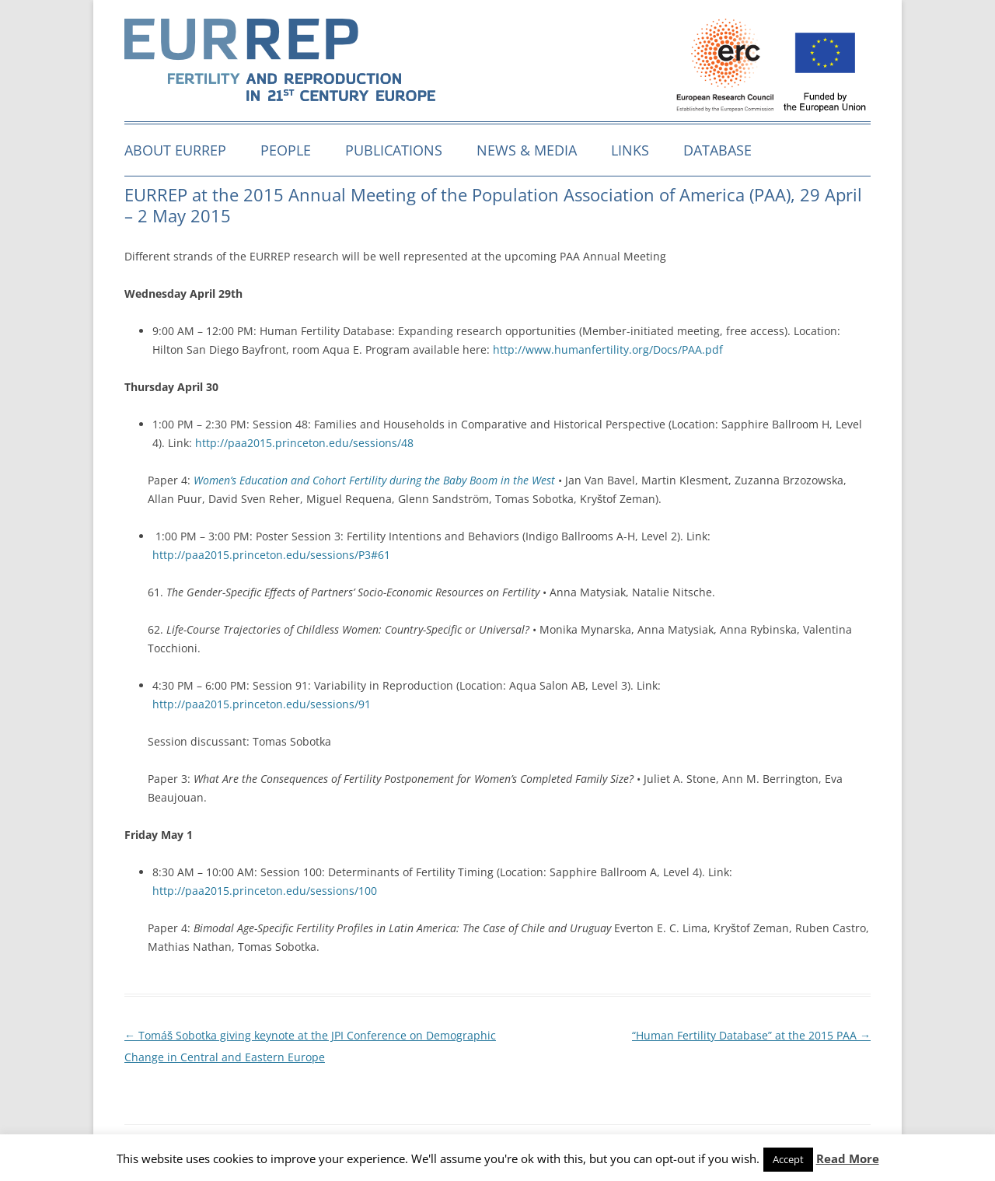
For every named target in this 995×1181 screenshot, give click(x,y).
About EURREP (175, 150)
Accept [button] (788, 1159)
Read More (847, 1158)
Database (717, 150)
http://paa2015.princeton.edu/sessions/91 (261, 704)
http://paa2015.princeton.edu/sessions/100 (264, 890)
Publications (393, 150)
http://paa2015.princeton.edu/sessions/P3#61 (271, 554)
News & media (527, 150)
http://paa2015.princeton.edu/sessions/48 (304, 442)
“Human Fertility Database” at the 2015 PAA (751, 1035)
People (285, 150)
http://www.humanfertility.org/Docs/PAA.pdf (608, 349)
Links (630, 150)
